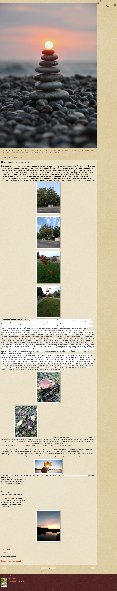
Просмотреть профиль (16, 581)
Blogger (52, 589)
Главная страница (48, 568)
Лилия (13, 579)
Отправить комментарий (11, 561)
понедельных (39, 168)
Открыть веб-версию (48, 572)
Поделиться (5, 552)
